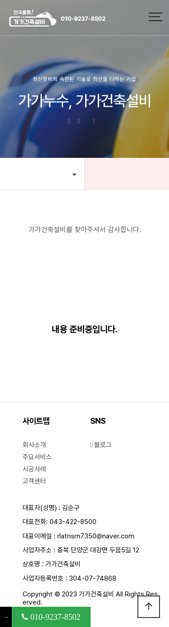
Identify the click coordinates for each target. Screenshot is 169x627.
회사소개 (34, 445)
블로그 (101, 445)
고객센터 (34, 481)
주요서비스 (37, 457)
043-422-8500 (73, 522)
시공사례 (34, 469)
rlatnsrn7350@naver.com (95, 536)
